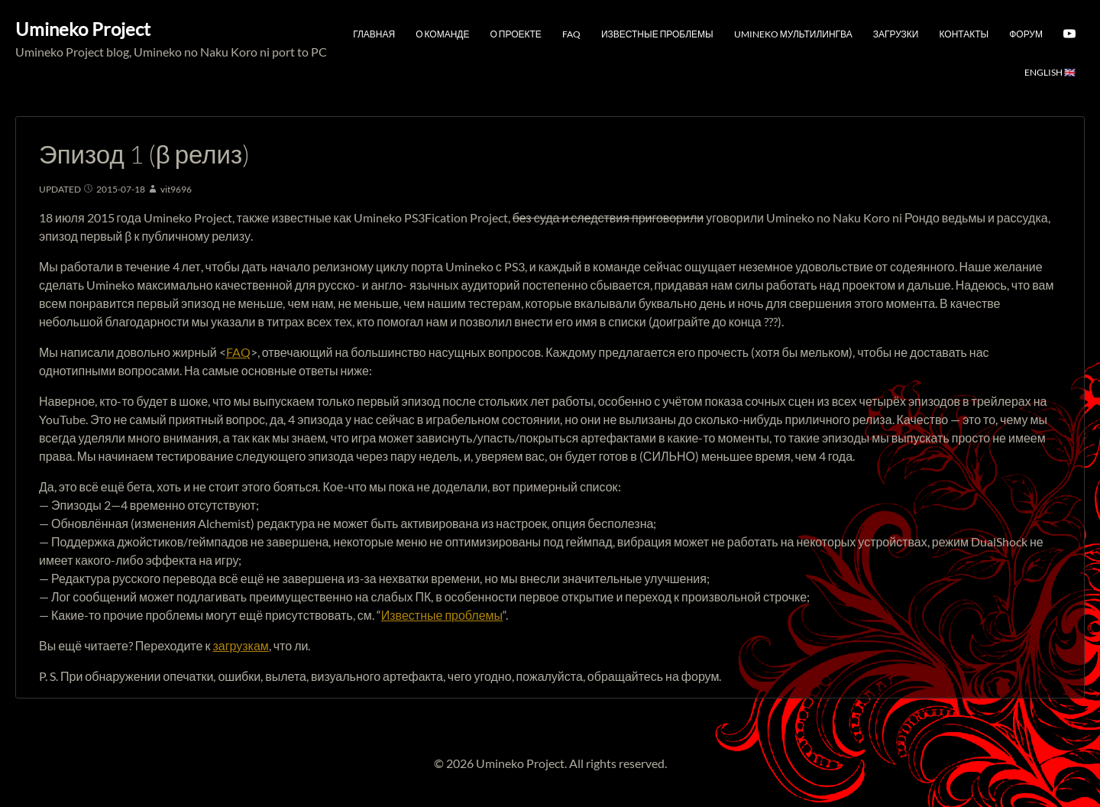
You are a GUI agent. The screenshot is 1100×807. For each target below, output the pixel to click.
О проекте (516, 34)
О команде (442, 34)
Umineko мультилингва (793, 34)
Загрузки (896, 34)
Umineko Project (82, 29)
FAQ (571, 34)
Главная (374, 34)
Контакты (963, 34)
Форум (1026, 34)
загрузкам (240, 645)
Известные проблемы (657, 34)
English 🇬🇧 (1050, 72)
